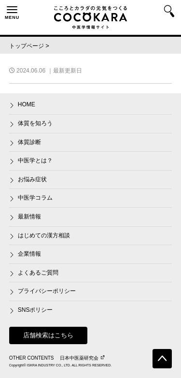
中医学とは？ (35, 160)
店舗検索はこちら (48, 335)
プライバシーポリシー (47, 291)
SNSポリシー (35, 309)
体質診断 (29, 142)
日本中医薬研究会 (82, 358)
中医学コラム (35, 197)
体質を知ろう (35, 123)
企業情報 (29, 253)
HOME (26, 104)
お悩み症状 (32, 179)
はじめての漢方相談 (44, 235)
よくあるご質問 (38, 272)
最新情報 (29, 216)
